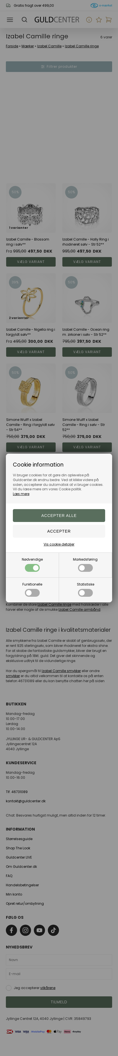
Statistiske (85, 589)
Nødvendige (32, 564)
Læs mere (21, 493)
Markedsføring (85, 564)
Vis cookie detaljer (59, 544)
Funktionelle (32, 589)
